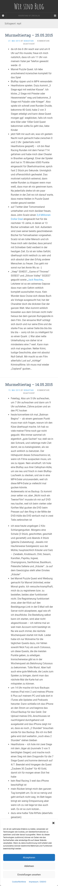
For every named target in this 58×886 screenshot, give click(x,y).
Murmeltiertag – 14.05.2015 (29, 384)
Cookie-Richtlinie (19, 882)
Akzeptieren (29, 857)
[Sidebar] (3, 16)
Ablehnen (29, 866)
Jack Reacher (35, 279)
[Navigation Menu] (55, 16)
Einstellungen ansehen (29, 874)
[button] (53, 823)
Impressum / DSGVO (37, 882)
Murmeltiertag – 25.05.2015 (29, 35)
